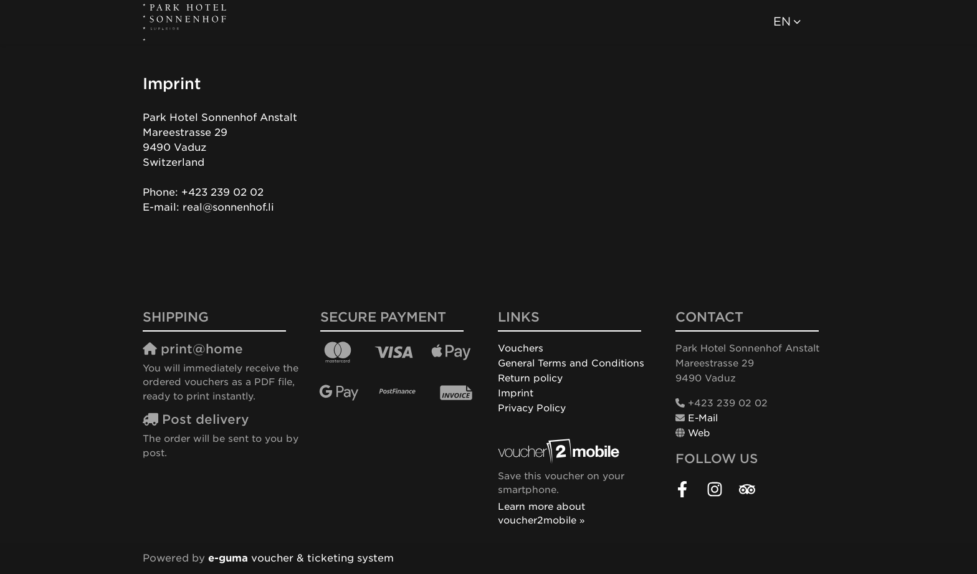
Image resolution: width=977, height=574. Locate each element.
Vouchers (520, 348)
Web (699, 433)
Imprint (515, 393)
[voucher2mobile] (560, 451)
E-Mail (703, 418)
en (782, 21)
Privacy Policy (532, 408)
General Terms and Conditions (571, 363)
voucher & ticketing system (301, 558)
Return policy (530, 378)
